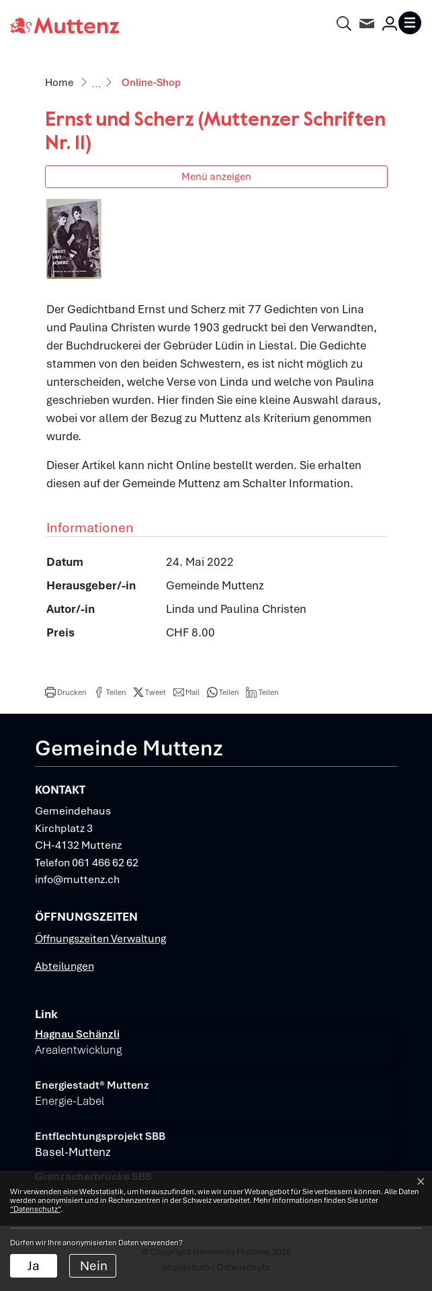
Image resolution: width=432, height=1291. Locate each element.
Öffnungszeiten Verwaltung (100, 938)
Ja (34, 1265)
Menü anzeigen (216, 176)
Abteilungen (64, 966)
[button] (66, 692)
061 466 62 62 (105, 863)
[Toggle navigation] (410, 23)
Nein (93, 1265)
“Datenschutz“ (35, 1209)
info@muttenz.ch (77, 879)
